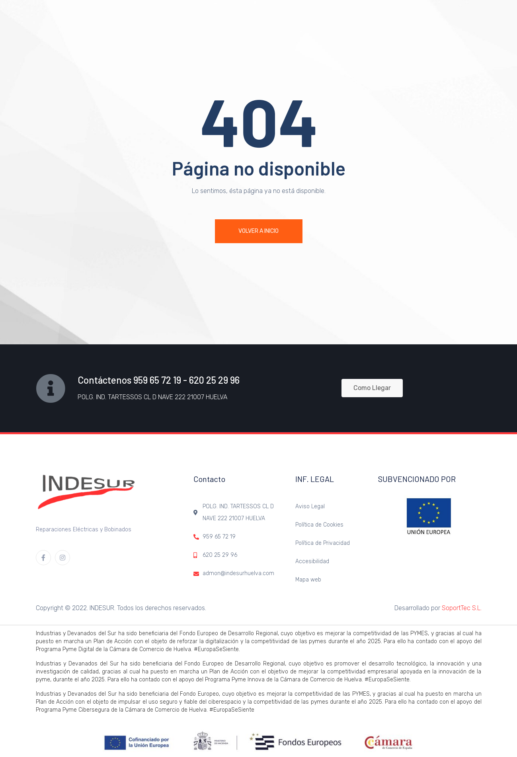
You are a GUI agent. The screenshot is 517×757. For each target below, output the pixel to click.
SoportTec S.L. (462, 608)
